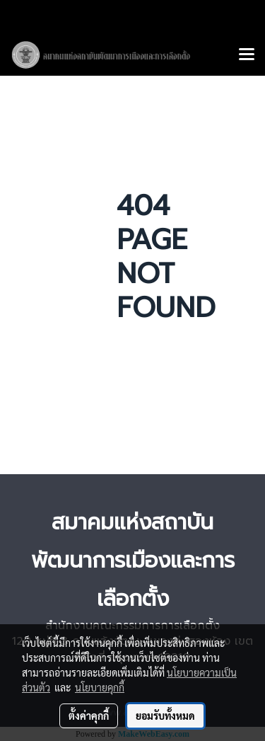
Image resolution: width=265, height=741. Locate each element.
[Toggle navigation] (246, 55)
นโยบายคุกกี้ (99, 687)
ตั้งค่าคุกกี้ (89, 715)
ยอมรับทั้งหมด (165, 715)
